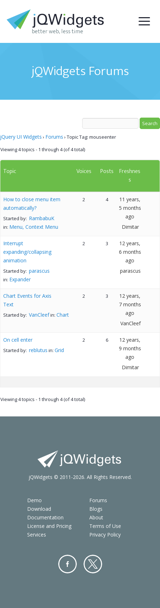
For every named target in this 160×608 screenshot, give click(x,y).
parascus (39, 270)
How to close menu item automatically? (31, 203)
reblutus (38, 350)
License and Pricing (49, 526)
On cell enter (17, 339)
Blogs (95, 508)
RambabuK (41, 218)
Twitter (93, 564)
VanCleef (39, 314)
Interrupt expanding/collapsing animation (27, 252)
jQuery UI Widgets (21, 136)
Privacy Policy (105, 534)
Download (39, 508)
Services (36, 534)
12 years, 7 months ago (130, 304)
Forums (54, 136)
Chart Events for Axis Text (27, 300)
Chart (62, 314)
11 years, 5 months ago (130, 208)
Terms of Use (105, 526)
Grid (59, 350)
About (96, 517)
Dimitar (130, 226)
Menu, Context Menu (33, 226)
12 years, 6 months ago (130, 252)
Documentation (45, 517)
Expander (20, 279)
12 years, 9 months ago (130, 348)
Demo (34, 500)
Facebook (67, 564)
